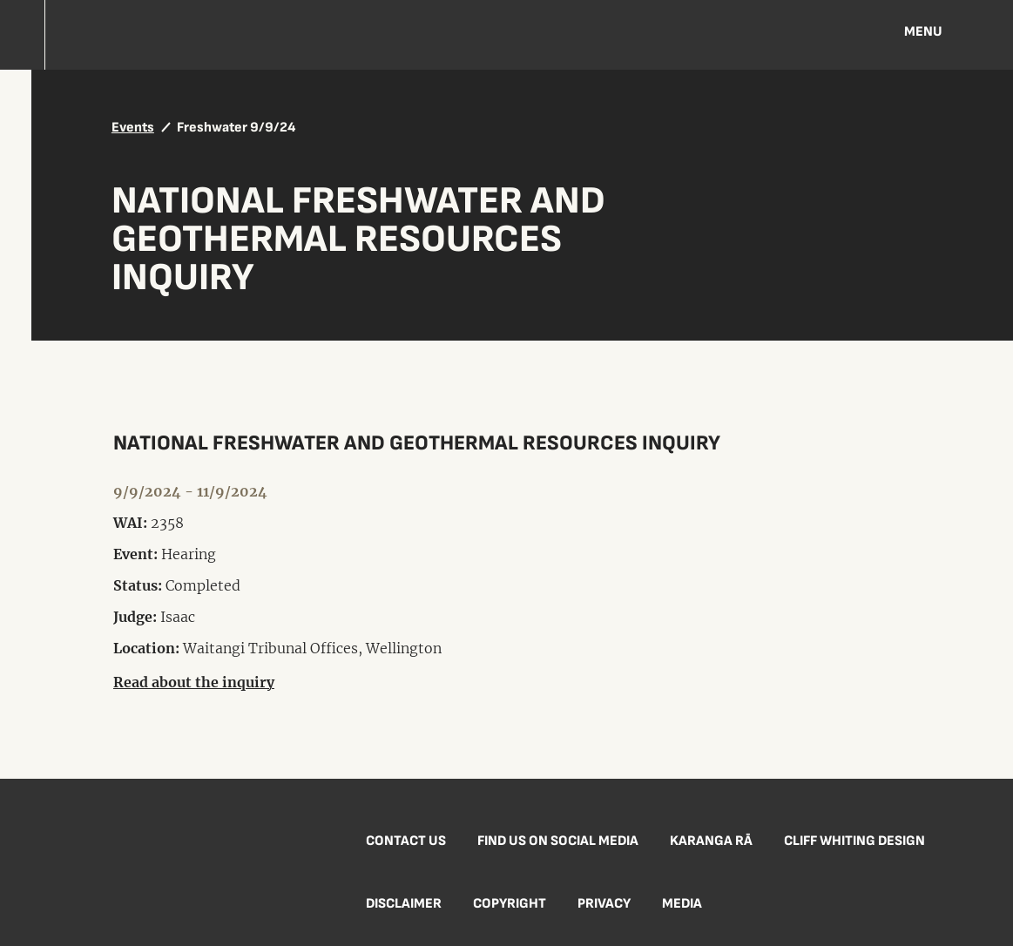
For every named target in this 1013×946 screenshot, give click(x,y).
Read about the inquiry (193, 682)
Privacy (604, 903)
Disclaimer (404, 903)
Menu (923, 32)
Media (682, 903)
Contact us (406, 841)
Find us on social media (557, 841)
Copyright (509, 903)
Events (132, 127)
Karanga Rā (711, 841)
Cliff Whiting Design (854, 841)
